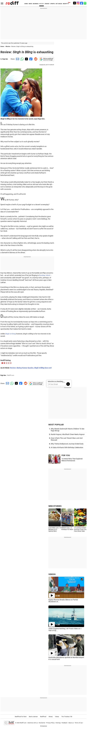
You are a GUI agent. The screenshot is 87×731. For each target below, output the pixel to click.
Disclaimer (42, 723)
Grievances (43, 726)
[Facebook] (81, 3)
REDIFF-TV (66, 3)
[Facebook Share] (30, 59)
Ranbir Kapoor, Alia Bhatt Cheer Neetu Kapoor (68, 434)
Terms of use (79, 723)
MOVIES (41, 3)
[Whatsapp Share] (21, 59)
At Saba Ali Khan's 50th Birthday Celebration (67, 447)
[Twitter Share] (26, 59)
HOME (26, 3)
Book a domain (33, 716)
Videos (57, 716)
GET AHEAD (59, 3)
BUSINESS (35, 3)
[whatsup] (85, 3)
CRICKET (47, 3)
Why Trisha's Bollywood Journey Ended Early (67, 444)
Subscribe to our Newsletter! (55, 381)
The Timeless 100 (66, 716)
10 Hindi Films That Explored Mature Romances (72, 460)
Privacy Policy (50, 723)
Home (2, 46)
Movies (8, 46)
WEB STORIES (54, 506)
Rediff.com (23, 723)
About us (71, 723)
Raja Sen (5, 59)
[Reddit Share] (35, 59)
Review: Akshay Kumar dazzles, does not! (31, 368)
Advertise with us (32, 723)
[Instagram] (78, 3)
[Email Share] (17, 59)
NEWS (30, 3)
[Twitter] (74, 3)
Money (51, 716)
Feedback (64, 723)
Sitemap (58, 723)
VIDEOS (51, 574)
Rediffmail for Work (21, 716)
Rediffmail (43, 716)
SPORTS (52, 3)
